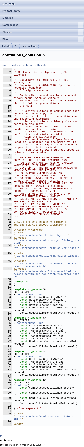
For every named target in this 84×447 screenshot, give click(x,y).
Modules (7, 17)
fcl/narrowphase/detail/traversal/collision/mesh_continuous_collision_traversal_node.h (46, 274)
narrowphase (29, 46)
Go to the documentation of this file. (24, 65)
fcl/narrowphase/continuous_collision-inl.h (43, 417)
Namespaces (42, 25)
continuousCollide (30, 294)
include (6, 46)
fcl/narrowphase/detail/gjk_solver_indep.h (47, 248)
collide (22, 385)
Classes (42, 32)
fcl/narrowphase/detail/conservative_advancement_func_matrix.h (46, 265)
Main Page (8, 3)
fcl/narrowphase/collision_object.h (41, 235)
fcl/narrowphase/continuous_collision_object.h (46, 242)
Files (42, 39)
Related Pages (11, 10)
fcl (16, 46)
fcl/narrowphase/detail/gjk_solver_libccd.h (46, 257)
